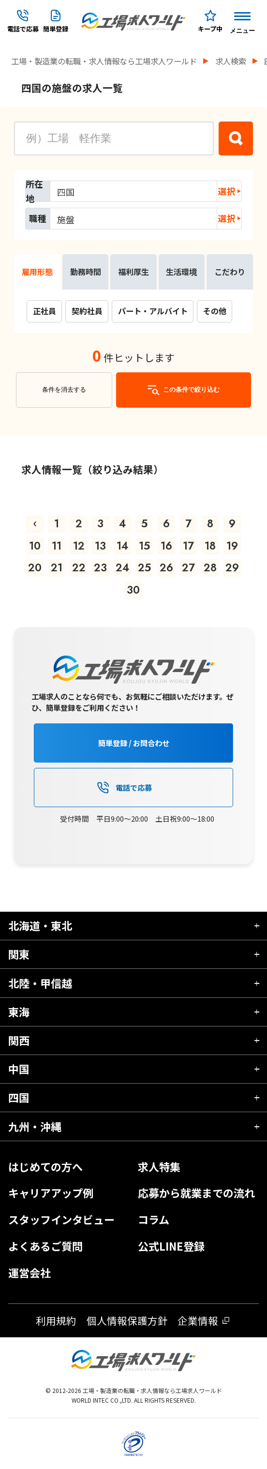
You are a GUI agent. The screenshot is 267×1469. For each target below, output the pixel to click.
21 (56, 567)
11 (56, 545)
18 (210, 545)
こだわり (229, 271)
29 (232, 567)
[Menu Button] (242, 21)
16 (166, 545)
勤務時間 (85, 271)
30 (133, 589)
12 (79, 545)
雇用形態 (37, 271)
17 (188, 545)
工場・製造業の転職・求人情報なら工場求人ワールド (104, 61)
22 (79, 567)
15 (144, 545)
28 (210, 567)
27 (188, 567)
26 (166, 567)
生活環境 (181, 271)
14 (122, 545)
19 (232, 545)
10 (35, 545)
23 (100, 567)
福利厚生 (133, 271)
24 (122, 567)
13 (100, 545)
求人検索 (230, 61)
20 (35, 567)
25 (144, 567)
